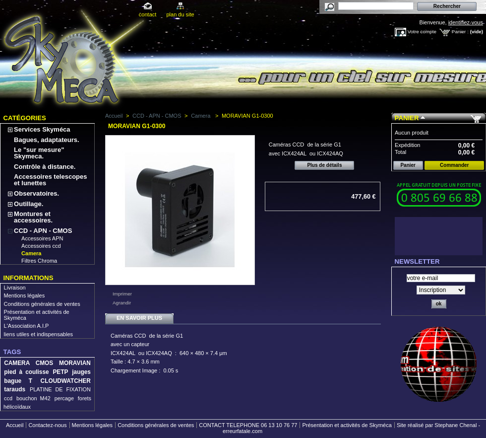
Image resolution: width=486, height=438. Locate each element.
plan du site (180, 14)
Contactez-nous (47, 425)
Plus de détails (324, 165)
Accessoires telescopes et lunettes (50, 180)
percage (64, 398)
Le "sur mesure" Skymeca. (39, 153)
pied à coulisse (26, 371)
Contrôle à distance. (44, 166)
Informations (28, 278)
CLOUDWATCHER (66, 380)
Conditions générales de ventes (42, 304)
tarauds (14, 389)
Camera (31, 253)
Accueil (113, 116)
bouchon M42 (33, 398)
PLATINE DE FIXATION (60, 389)
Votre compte (422, 31)
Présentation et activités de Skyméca (346, 425)
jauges (81, 371)
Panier (407, 118)
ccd (8, 398)
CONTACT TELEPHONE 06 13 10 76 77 (248, 425)
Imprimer (122, 293)
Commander (454, 165)
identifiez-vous (465, 22)
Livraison (15, 288)
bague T (18, 380)
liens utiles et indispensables (38, 334)
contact (147, 14)
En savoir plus (139, 318)
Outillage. (28, 204)
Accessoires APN (42, 238)
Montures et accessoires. (33, 217)
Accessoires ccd (41, 246)
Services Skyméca (42, 129)
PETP (60, 371)
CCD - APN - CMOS (43, 230)
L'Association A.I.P (26, 326)
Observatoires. (36, 193)
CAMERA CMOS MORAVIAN (47, 363)
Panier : (460, 31)
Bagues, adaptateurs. (46, 140)
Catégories (24, 118)
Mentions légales (24, 295)
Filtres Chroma (39, 261)
